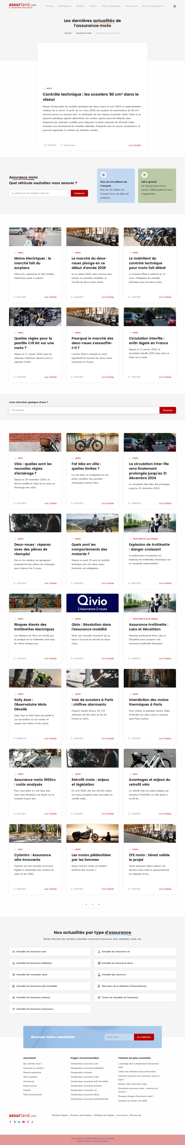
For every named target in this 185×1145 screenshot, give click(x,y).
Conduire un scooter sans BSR (132, 1100)
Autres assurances (151, 6)
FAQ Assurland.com (32, 1094)
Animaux (130, 6)
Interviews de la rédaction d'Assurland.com (122, 986)
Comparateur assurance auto (84, 1063)
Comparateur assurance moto (85, 1076)
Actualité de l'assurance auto (29, 952)
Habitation (63, 6)
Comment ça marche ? (33, 1068)
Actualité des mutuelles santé (29, 975)
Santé (79, 6)
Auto (48, 6)
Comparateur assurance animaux (86, 1085)
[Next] (99, 904)
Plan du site (135, 1115)
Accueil (67, 33)
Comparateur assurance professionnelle (90, 1099)
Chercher (168, 410)
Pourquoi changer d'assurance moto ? (136, 1096)
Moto (92, 6)
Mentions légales (60, 1115)
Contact (27, 1090)
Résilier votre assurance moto (132, 1084)
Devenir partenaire (32, 1072)
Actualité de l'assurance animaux (31, 997)
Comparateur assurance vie (84, 1090)
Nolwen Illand (69, 145)
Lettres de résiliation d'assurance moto (137, 1071)
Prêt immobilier (110, 6)
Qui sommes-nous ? (32, 1063)
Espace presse (30, 1085)
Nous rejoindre (30, 1076)
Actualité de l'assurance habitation (32, 963)
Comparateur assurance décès (85, 1094)
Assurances (28, 1081)
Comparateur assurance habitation (87, 1068)
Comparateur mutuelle (81, 1072)
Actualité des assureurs (112, 975)
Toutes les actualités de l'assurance (118, 997)
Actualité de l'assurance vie (114, 952)
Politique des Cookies (104, 1115)
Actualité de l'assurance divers (115, 963)
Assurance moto (84, 33)
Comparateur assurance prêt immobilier (90, 1081)
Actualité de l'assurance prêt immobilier (34, 986)
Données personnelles (81, 1115)
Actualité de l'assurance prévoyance (32, 1009)
